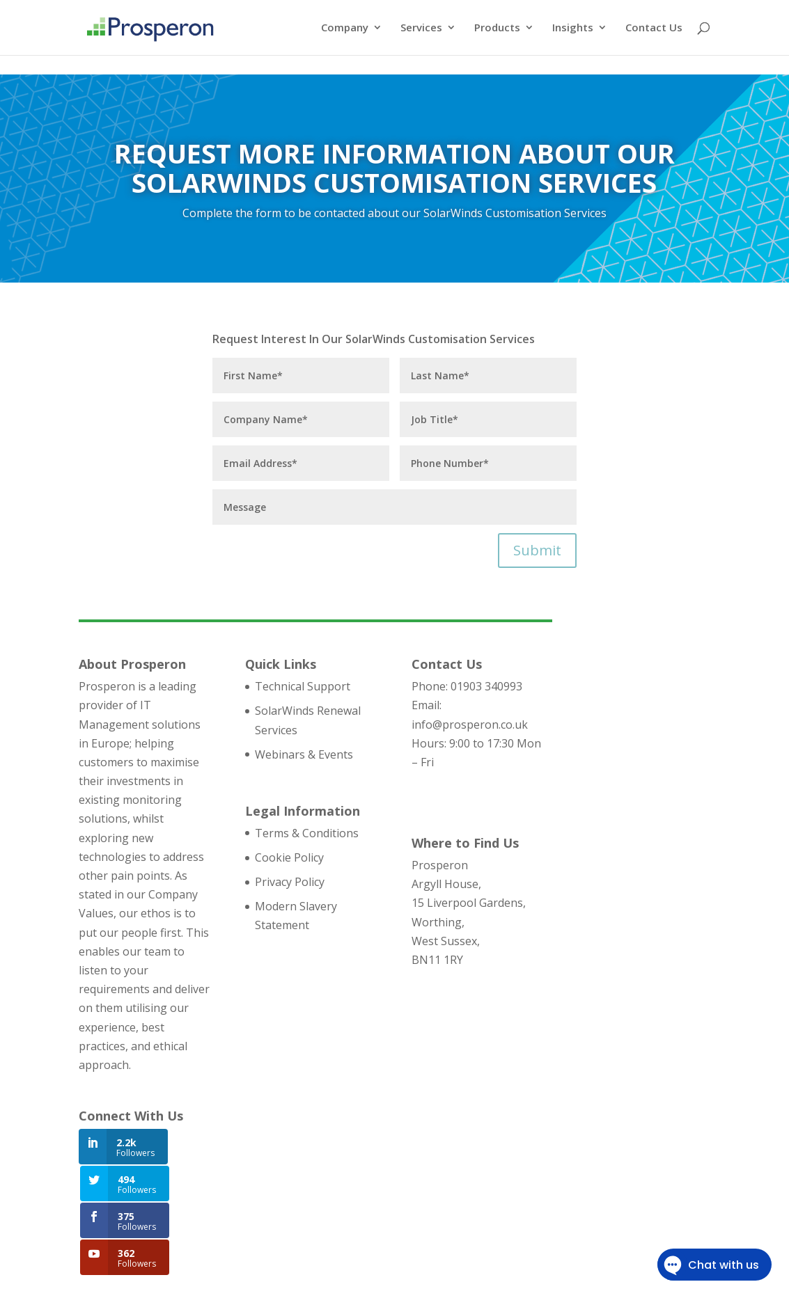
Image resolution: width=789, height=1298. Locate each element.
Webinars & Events (304, 754)
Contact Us (653, 29)
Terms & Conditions (307, 833)
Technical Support (302, 686)
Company (344, 29)
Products (497, 29)
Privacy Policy (290, 881)
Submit (537, 550)
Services (421, 29)
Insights (572, 29)
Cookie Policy (289, 857)
